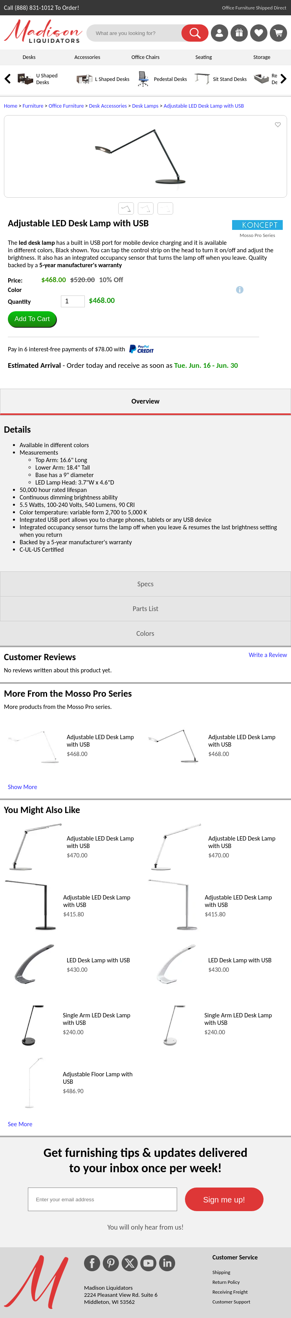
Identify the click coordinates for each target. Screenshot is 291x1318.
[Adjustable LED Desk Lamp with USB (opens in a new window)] (33, 866)
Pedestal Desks (170, 79)
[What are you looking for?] (138, 33)
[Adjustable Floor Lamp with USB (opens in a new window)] (31, 1211)
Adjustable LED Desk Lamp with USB (204, 106)
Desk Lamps (145, 106)
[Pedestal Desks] (143, 85)
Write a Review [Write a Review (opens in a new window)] (268, 758)
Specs (145, 687)
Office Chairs (145, 57)
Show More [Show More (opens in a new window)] (22, 890)
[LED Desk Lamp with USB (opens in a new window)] (33, 1090)
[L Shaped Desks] (84, 85)
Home (10, 106)
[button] (195, 33)
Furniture (33, 106)
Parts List (146, 711)
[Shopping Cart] (278, 33)
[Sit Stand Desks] (202, 85)
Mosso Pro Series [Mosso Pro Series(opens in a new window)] (257, 338)
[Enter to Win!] (239, 39)
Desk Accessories (108, 106)
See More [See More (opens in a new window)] (20, 1227)
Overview (145, 504)
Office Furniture (66, 106)
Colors (145, 736)
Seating (204, 57)
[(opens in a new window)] (257, 328)
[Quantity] (73, 404)
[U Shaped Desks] (25, 85)
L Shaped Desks (112, 79)
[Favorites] (258, 39)
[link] (278, 33)
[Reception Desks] (261, 85)
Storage (261, 57)
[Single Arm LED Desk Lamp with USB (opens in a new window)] (31, 1152)
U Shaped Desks (46, 79)
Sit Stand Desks (230, 79)
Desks (29, 57)
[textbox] (102, 1302)
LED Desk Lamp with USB (98, 1063)
